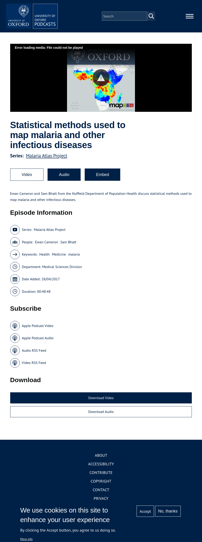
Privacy (101, 499)
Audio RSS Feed (34, 351)
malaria (74, 255)
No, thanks (168, 511)
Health (44, 255)
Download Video (100, 399)
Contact (101, 491)
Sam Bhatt (68, 243)
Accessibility (101, 465)
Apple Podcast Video (37, 327)
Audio (64, 176)
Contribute (101, 473)
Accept (145, 511)
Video (27, 176)
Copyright (101, 482)
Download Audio (101, 413)
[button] (101, 79)
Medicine (59, 255)
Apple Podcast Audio (38, 339)
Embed (102, 176)
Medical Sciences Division (62, 268)
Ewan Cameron (46, 243)
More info (26, 539)
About (101, 456)
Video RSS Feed (34, 364)
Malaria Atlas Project (46, 157)
